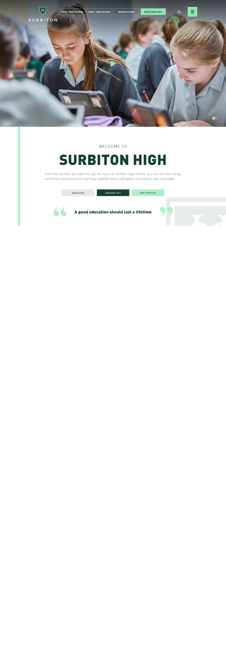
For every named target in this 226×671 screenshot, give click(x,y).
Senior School (126, 11)
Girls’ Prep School (99, 11)
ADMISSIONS (78, 192)
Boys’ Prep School (73, 11)
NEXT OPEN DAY (148, 192)
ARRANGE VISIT (113, 192)
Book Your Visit (153, 11)
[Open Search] (179, 12)
